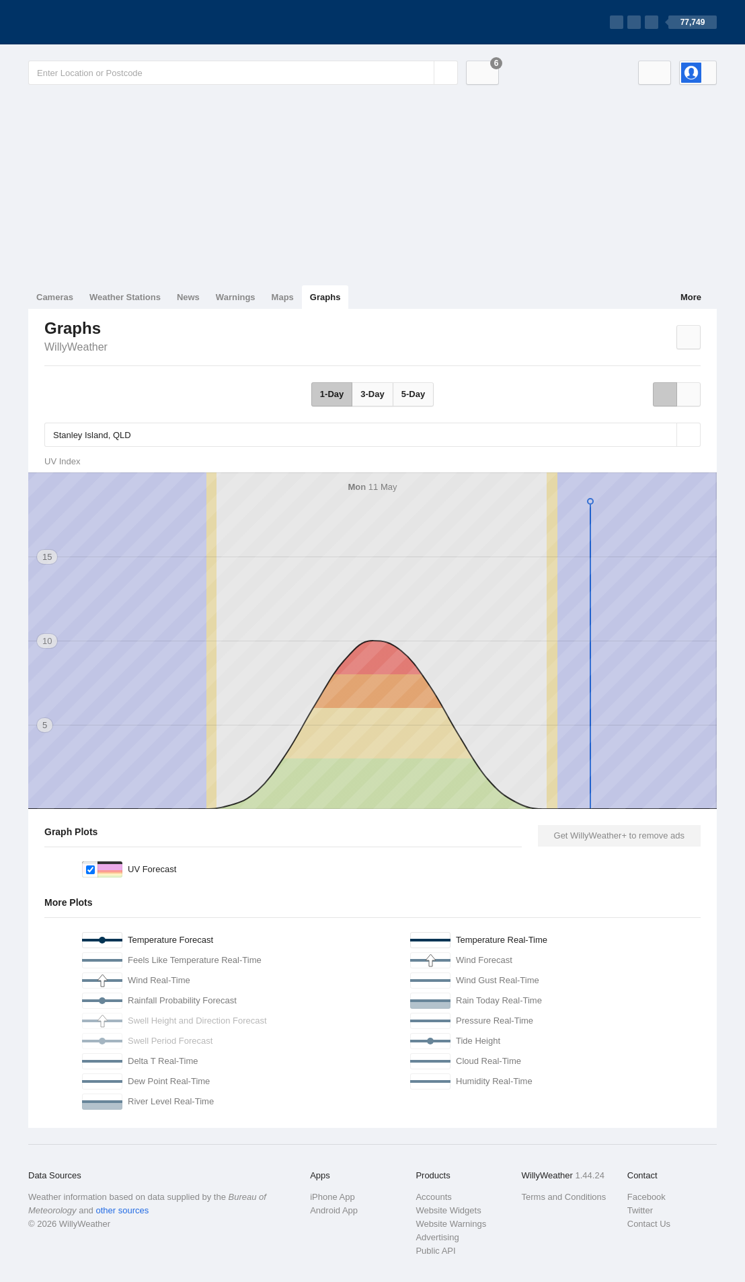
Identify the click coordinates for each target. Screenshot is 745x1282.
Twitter (640, 1210)
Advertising (437, 1237)
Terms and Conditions (564, 1197)
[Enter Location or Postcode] (243, 73)
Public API (435, 1251)
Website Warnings (451, 1224)
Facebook (646, 1197)
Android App (334, 1210)
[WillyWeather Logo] (91, 22)
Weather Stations (125, 297)
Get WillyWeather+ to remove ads (619, 835)
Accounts (433, 1197)
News (188, 297)
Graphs (325, 297)
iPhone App (332, 1197)
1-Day (332, 394)
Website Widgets (448, 1210)
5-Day (413, 394)
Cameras (54, 297)
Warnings (236, 297)
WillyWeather (76, 347)
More (690, 297)
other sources (122, 1210)
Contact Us (648, 1224)
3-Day (372, 394)
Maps (283, 297)
